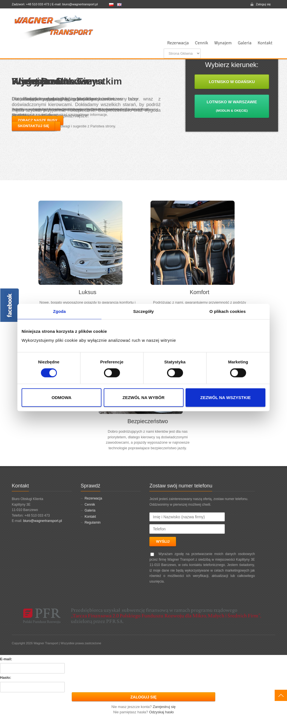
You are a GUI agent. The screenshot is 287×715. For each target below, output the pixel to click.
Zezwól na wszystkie (225, 397)
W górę (281, 695)
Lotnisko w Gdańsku (232, 81)
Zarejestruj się (164, 707)
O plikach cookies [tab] (227, 311)
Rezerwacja (178, 43)
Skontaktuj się (33, 126)
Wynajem (223, 43)
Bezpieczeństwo (148, 421)
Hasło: (5, 677)
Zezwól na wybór (143, 397)
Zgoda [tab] (59, 311)
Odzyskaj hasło (161, 712)
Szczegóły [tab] (143, 311)
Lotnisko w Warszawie (232, 106)
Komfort (199, 292)
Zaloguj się (263, 4)
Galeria (245, 43)
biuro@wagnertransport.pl (42, 521)
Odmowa (61, 397)
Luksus (87, 292)
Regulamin (93, 522)
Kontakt (265, 43)
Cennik (201, 43)
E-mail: (6, 659)
